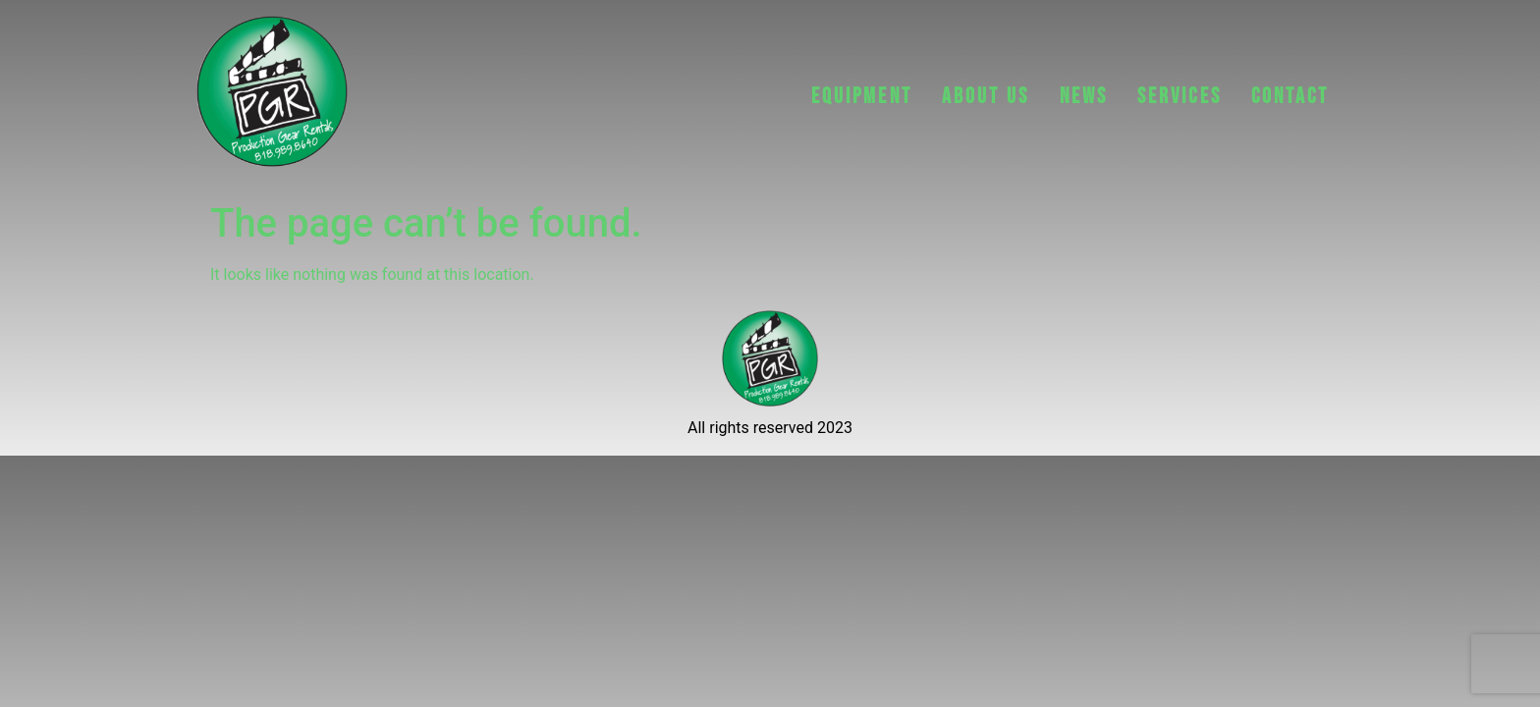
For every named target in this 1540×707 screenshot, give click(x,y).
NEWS (1084, 96)
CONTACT (1290, 96)
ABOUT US (986, 96)
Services (1179, 96)
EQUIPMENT (861, 96)
